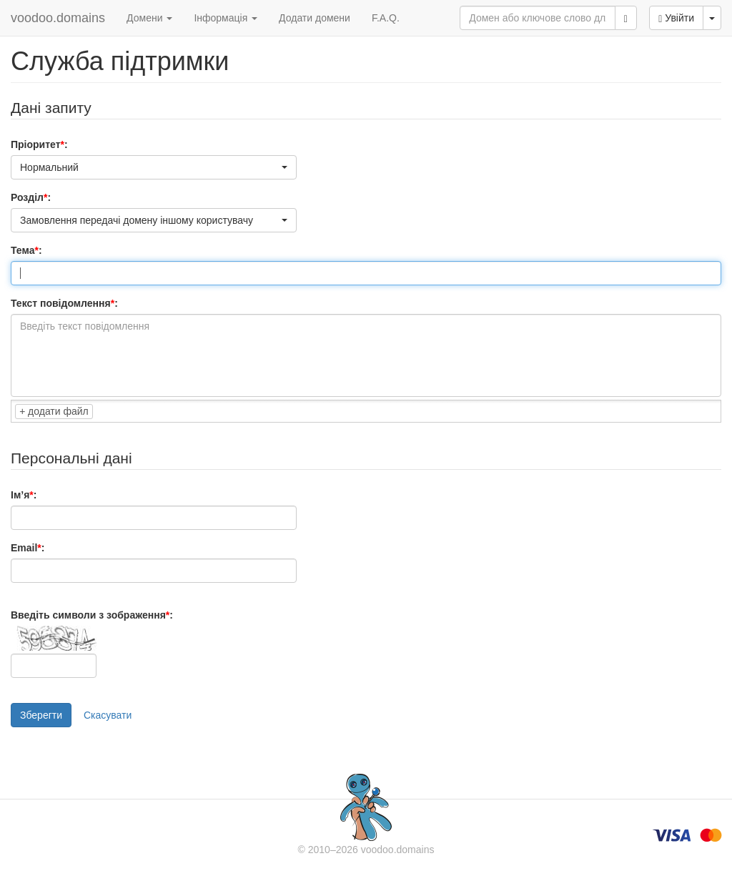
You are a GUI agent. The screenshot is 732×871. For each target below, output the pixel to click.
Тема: (26, 250)
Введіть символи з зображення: (92, 615)
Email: (27, 547)
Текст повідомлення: (64, 303)
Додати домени (314, 18)
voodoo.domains (58, 18)
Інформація (225, 18)
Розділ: (31, 197)
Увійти (676, 18)
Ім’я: (23, 495)
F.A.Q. (386, 18)
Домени (149, 18)
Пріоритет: (39, 144)
